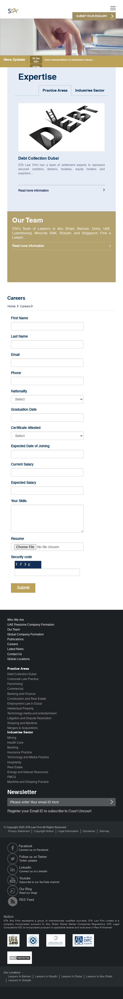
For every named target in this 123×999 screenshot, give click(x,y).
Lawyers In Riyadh (46, 976)
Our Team (13, 629)
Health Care (15, 742)
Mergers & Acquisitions (22, 728)
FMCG (11, 777)
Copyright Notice (44, 831)
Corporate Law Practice (22, 679)
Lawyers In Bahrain (19, 976)
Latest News (15, 649)
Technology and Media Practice (28, 757)
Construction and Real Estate (26, 698)
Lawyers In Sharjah (19, 980)
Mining (11, 737)
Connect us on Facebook (68, 848)
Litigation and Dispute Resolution (29, 718)
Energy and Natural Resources (27, 772)
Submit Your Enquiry (91, 16)
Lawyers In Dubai (71, 976)
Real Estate (15, 767)
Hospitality (14, 762)
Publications (15, 639)
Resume (17, 539)
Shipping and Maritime (22, 723)
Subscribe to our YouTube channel (67, 880)
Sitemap (104, 831)
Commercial (15, 688)
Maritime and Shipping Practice (28, 782)
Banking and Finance (21, 694)
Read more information (33, 190)
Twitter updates (67, 858)
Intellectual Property (20, 708)
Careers (25, 306)
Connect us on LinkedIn (67, 869)
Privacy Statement (19, 831)
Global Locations (18, 659)
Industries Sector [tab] (89, 90)
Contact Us (14, 654)
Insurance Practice (19, 752)
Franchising (15, 684)
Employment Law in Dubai (24, 703)
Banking (12, 747)
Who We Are (15, 619)
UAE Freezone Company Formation (30, 624)
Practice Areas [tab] (55, 90)
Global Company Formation (25, 634)
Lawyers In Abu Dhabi (99, 976)
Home (12, 306)
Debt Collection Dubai (38, 158)
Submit (23, 587)
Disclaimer (89, 831)
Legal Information (68, 831)
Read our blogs (67, 890)
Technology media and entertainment (32, 713)
